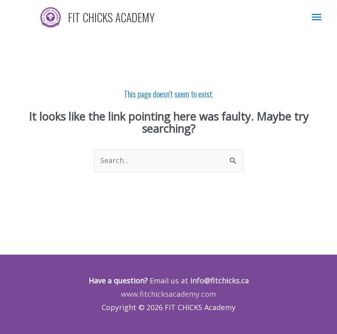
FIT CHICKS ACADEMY (111, 17)
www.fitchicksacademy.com (168, 294)
